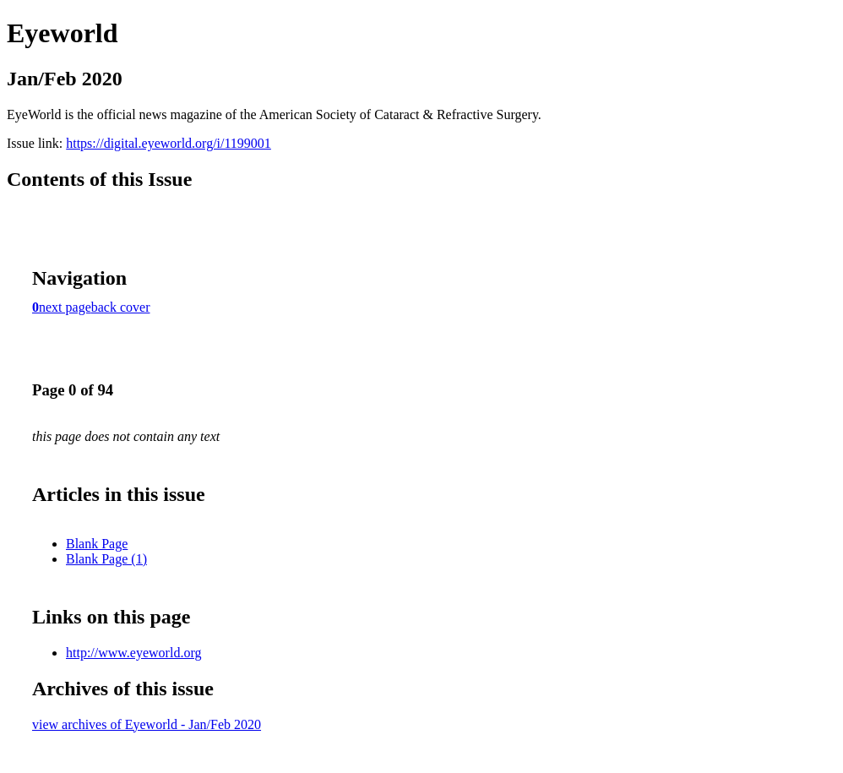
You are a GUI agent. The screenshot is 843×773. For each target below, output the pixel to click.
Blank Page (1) (106, 559)
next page (65, 307)
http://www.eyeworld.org (133, 652)
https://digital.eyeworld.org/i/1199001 (168, 143)
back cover (120, 307)
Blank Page (97, 543)
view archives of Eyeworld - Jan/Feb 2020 (146, 724)
